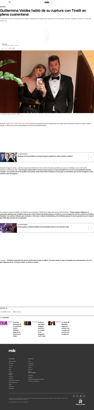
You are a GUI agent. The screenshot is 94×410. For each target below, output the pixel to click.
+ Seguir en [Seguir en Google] (11, 48)
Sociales (11, 373)
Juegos (30, 367)
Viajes (10, 384)
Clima (29, 361)
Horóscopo (30, 363)
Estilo (10, 369)
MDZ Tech (30, 369)
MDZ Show (4, 44)
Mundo (10, 367)
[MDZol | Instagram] (77, 396)
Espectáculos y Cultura (14, 380)
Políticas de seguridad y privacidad (36, 379)
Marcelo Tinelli (24, 123)
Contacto (30, 377)
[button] (10, 2)
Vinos (10, 371)
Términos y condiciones (33, 381)
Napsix (29, 371)
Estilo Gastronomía (13, 382)
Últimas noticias (12, 361)
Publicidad (30, 375)
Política (10, 374)
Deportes (11, 378)
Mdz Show (3, 6)
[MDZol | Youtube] (81, 396)
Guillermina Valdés (12, 123)
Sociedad (11, 376)
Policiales (11, 365)
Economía (11, 363)
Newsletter (11, 388)
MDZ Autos (11, 386)
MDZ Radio (30, 365)
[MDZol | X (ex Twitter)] (84, 396)
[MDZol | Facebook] (74, 396)
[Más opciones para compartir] (5, 48)
